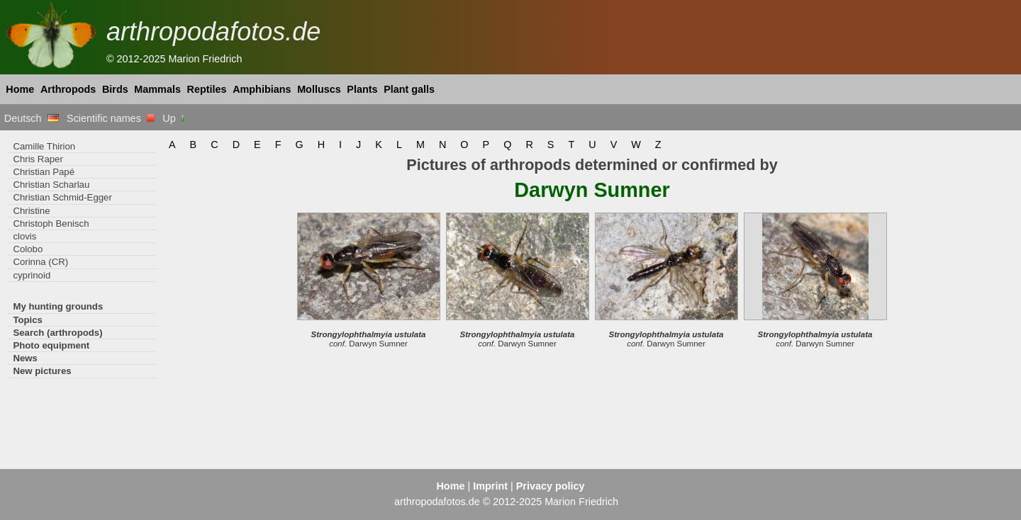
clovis (24, 236)
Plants (362, 89)
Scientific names (111, 118)
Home (20, 89)
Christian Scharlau (51, 184)
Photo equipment (51, 345)
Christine (31, 210)
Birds (115, 89)
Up (174, 118)
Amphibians (262, 89)
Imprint (490, 486)
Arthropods (68, 89)
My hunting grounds (58, 306)
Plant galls (409, 89)
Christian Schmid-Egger (62, 197)
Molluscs (319, 89)
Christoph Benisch (51, 223)
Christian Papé (43, 171)
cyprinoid (31, 275)
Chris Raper (37, 159)
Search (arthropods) (57, 332)
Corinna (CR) (40, 261)
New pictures (42, 371)
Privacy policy (550, 486)
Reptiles (207, 89)
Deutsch (31, 118)
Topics (28, 320)
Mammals (157, 89)
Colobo (28, 249)
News (25, 358)
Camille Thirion (44, 146)
